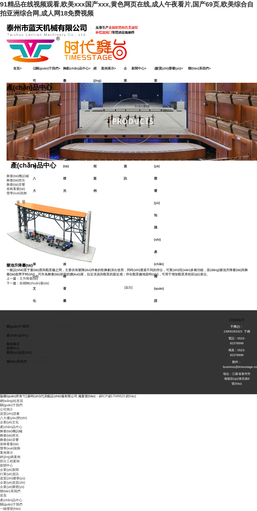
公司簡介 (36, 326)
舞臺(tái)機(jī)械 (41, 335)
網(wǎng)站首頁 (11, 401)
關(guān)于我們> (47, 68)
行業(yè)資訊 (49, 348)
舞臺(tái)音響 (9, 439)
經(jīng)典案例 (30, 344)
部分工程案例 (51, 344)
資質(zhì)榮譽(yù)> (169, 68)
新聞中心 (6, 465)
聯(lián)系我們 (38, 361)
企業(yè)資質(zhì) (45, 352)
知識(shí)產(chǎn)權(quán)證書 (38, 357)
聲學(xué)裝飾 (50, 339)
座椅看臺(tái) (31, 339)
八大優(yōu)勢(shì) (13, 418)
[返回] (128, 287)
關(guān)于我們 (11, 405)
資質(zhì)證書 (53, 326)
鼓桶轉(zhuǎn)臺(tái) (34, 283)
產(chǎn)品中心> (78, 68)
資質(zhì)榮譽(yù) (12, 478)
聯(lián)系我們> (199, 68)
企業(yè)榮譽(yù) (12, 487)
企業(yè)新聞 (29, 348)
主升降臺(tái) (29, 278)
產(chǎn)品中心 (11, 427)
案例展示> (108, 68)
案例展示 (6, 452)
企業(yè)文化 (33, 330)
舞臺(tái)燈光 (61, 335)
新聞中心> (138, 68)
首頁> (17, 68)
